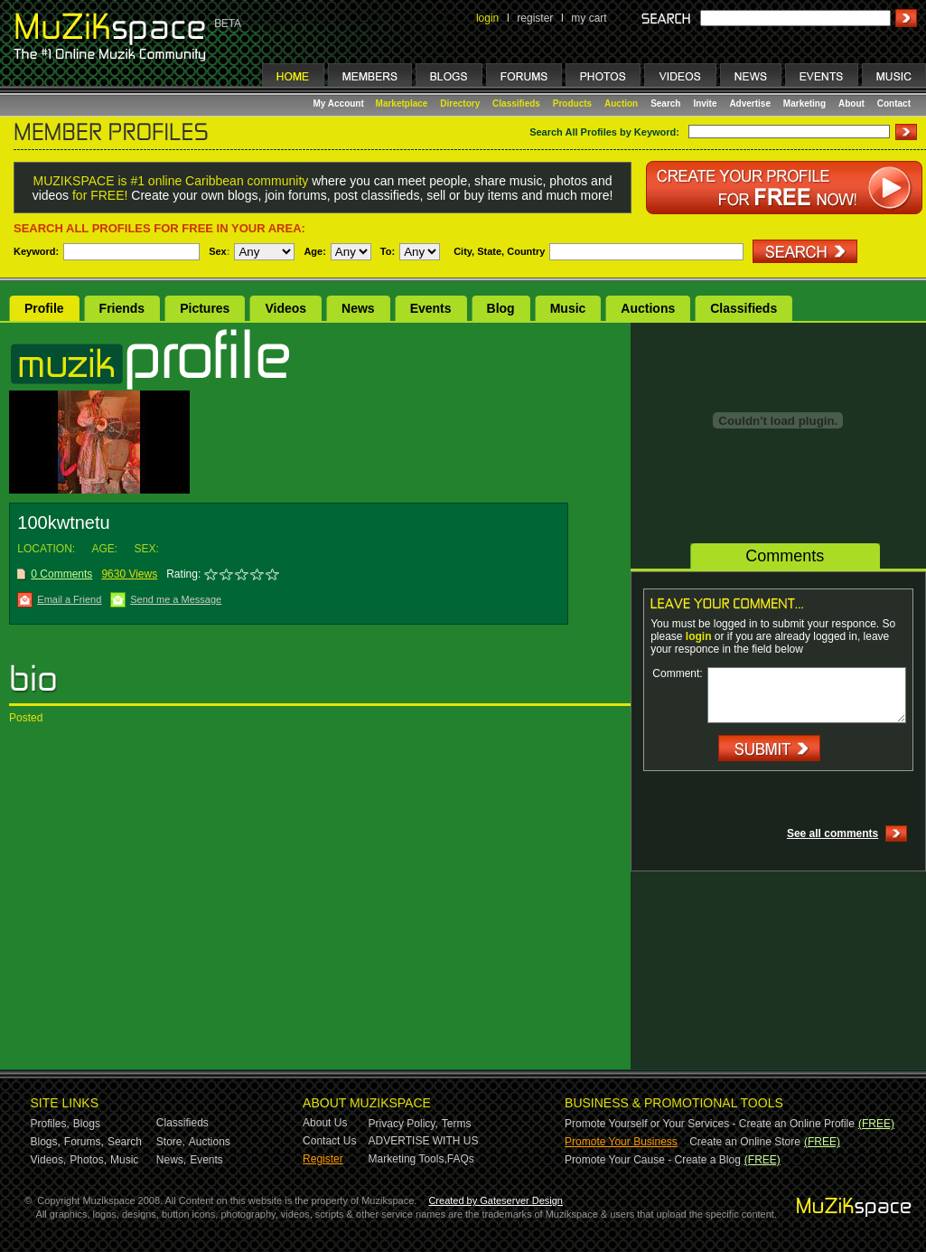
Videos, (49, 1159)
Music (568, 308)
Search (665, 103)
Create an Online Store (744, 1141)
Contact (894, 103)
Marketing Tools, (408, 1159)
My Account (340, 103)
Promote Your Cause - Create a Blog (653, 1159)
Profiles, (50, 1123)
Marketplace (402, 103)
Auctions (648, 308)
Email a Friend (69, 599)
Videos (285, 308)
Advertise (750, 103)
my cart (588, 18)
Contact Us (329, 1140)
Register (323, 1159)
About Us (325, 1122)
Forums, (84, 1141)
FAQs (460, 1159)
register (535, 18)
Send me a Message (175, 599)
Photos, (88, 1159)
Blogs (86, 1123)
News (358, 308)
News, (171, 1159)
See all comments (832, 833)
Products (572, 103)
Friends (122, 308)
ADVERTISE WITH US (424, 1140)
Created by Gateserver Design (495, 1200)
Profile (44, 308)
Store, (170, 1141)
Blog (501, 308)
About (851, 103)
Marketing (804, 103)
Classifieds (516, 103)
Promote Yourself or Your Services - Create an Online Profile (710, 1123)
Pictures (204, 308)
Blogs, (46, 1141)
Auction (621, 103)
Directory (460, 103)
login (487, 18)
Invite (704, 103)
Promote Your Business (621, 1141)
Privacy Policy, (403, 1123)
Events (431, 308)
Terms (457, 1123)
